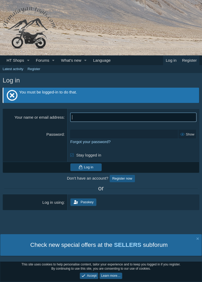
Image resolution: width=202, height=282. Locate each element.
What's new (71, 60)
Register (34, 69)
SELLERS (128, 245)
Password (55, 134)
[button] (28, 60)
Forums (42, 60)
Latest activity (13, 69)
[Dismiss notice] (197, 239)
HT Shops (15, 60)
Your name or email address (39, 117)
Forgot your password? (90, 141)
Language (102, 60)
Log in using (53, 202)
